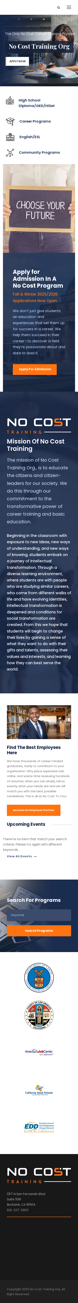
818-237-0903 (17, 1210)
